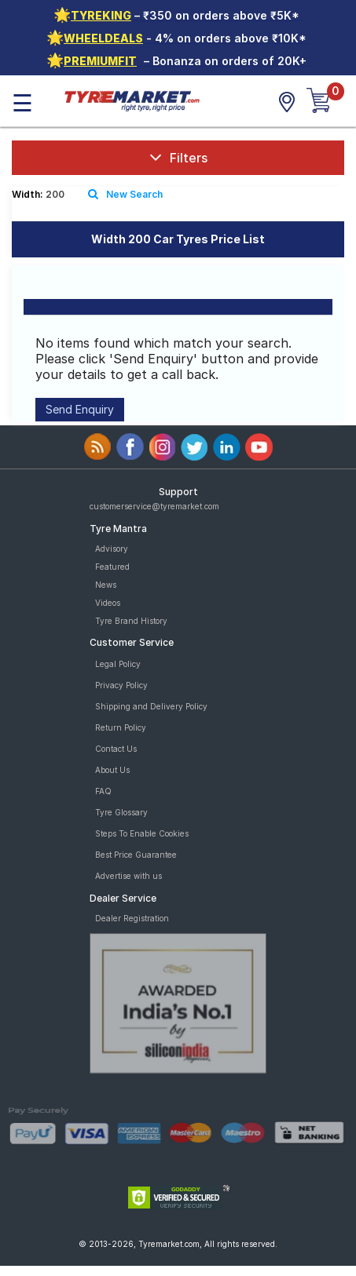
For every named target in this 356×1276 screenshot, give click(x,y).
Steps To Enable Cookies (142, 833)
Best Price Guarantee (136, 854)
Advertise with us (128, 875)
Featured (112, 566)
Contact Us (116, 748)
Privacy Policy (121, 685)
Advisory (111, 548)
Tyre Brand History (131, 620)
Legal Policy (118, 664)
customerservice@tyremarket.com (154, 506)
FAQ (103, 791)
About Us (112, 770)
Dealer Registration (132, 918)
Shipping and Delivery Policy (151, 706)
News (105, 584)
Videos (107, 602)
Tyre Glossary (121, 812)
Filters (178, 157)
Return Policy (120, 727)
